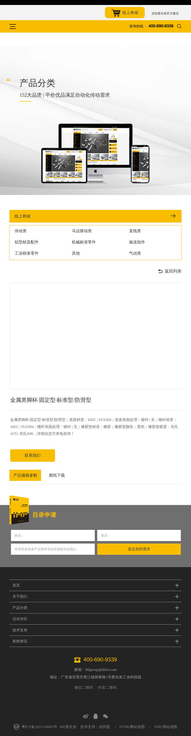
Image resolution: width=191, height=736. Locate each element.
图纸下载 (57, 475)
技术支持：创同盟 (95, 727)
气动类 (135, 253)
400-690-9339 (160, 26)
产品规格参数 (25, 475)
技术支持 (19, 630)
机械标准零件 (84, 242)
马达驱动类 (82, 231)
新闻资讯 (19, 641)
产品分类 (19, 608)
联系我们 (33, 455)
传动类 (21, 231)
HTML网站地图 (132, 727)
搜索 (179, 26)
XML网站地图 (165, 727)
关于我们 (19, 596)
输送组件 (137, 242)
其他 (76, 253)
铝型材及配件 (27, 242)
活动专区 (19, 619)
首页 (16, 585)
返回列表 (170, 271)
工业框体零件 (27, 253)
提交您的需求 (139, 549)
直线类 (135, 231)
